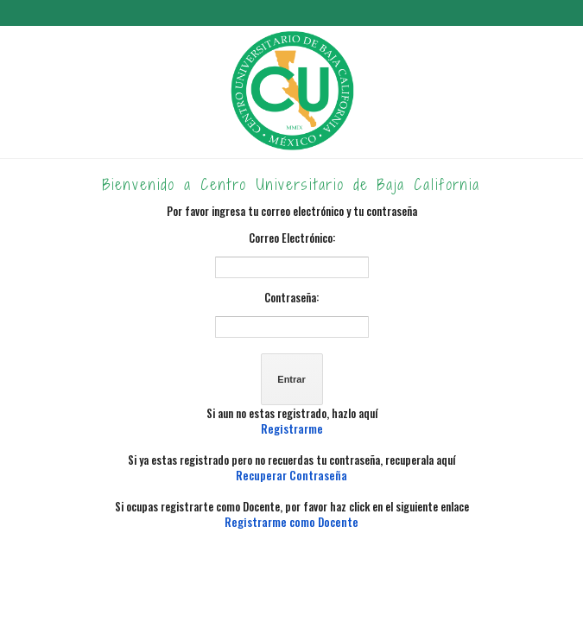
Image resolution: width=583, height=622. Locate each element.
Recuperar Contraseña (291, 475)
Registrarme (292, 428)
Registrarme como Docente (291, 521)
